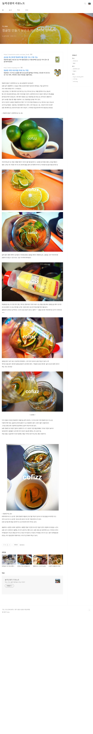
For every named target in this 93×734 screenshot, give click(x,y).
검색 (85, 3)
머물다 (74, 71)
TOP (89, 646)
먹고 (18, 10)
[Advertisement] (32, 569)
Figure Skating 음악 (78, 77)
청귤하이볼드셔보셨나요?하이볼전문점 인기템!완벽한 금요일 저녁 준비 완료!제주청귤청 (26, 60)
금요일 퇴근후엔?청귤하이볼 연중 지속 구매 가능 (21, 57)
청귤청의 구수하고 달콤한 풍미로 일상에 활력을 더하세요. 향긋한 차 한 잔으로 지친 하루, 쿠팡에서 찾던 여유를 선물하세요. (27, 74)
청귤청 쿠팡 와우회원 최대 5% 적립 (16, 70)
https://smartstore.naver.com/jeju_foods (16, 54)
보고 (10, 10)
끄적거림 (75, 79)
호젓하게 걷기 (76, 69)
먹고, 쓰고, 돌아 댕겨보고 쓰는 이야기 (15, 619)
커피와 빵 (75, 61)
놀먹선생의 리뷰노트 (13, 3)
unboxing (75, 81)
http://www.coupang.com (12, 67)
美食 (74, 63)
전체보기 (74, 55)
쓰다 (26, 10)
